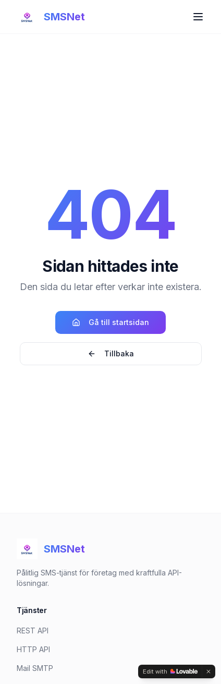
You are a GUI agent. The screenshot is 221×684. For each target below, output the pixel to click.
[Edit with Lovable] (170, 671)
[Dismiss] (208, 671)
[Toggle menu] (198, 16)
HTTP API (33, 649)
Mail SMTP (35, 668)
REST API (32, 630)
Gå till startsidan (110, 322)
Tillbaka (111, 353)
